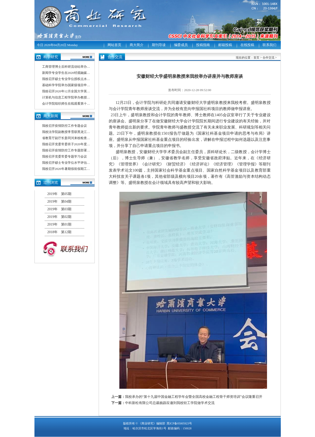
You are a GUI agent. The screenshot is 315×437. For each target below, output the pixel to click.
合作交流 (268, 57)
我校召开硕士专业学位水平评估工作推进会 (72, 162)
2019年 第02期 (59, 217)
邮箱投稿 (225, 45)
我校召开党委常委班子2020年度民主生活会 (72, 144)
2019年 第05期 (59, 194)
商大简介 (136, 45)
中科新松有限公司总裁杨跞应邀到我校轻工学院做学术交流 (170, 403)
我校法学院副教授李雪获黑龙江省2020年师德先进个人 (80, 132)
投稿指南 (203, 45)
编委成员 (181, 45)
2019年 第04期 (59, 201)
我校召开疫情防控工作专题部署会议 (67, 150)
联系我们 (269, 45)
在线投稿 (247, 45)
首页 (256, 57)
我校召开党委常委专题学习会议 (64, 156)
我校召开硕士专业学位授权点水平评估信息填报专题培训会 (83, 79)
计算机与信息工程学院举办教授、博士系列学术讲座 (79, 97)
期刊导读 (159, 45)
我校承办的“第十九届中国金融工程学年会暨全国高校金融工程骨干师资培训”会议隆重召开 (193, 397)
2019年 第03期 (59, 209)
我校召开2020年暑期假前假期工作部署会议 (72, 169)
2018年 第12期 (59, 232)
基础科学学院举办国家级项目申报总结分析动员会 (77, 85)
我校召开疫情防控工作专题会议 (64, 126)
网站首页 (114, 45)
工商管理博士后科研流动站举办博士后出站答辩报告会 (80, 66)
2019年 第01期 (59, 224)
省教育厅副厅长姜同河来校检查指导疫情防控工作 (77, 138)
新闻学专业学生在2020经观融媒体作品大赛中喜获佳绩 (80, 73)
